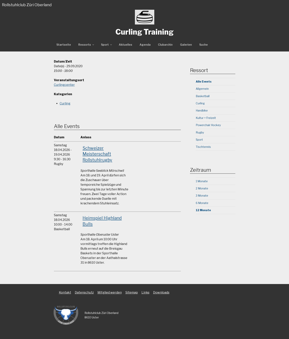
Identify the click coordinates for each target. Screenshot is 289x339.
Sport (106, 44)
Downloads (161, 292)
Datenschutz (84, 292)
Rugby (200, 132)
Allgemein (202, 88)
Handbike (202, 110)
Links (145, 292)
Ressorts (86, 44)
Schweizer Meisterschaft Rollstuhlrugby (97, 154)
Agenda (145, 44)
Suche (203, 44)
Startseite (63, 44)
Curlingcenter (64, 85)
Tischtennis (203, 146)
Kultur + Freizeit (206, 117)
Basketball (203, 96)
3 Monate (202, 195)
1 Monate (202, 181)
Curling (65, 103)
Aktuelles (125, 44)
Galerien (186, 44)
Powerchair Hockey (208, 125)
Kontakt (65, 292)
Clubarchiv (165, 44)
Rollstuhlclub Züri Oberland (27, 5)
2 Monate (202, 188)
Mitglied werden (109, 292)
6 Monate (202, 203)
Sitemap (131, 292)
